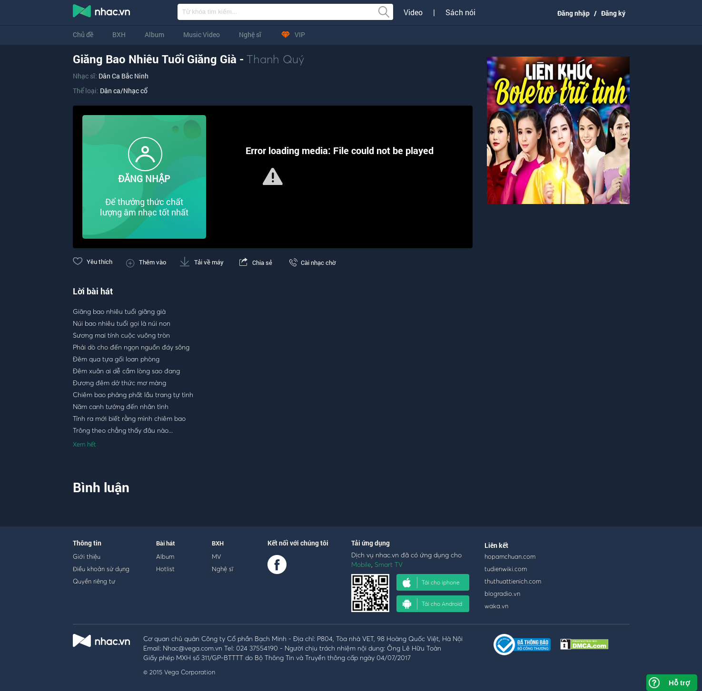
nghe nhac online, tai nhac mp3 (102, 12)
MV (216, 556)
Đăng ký (613, 13)
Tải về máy (202, 262)
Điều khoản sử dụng (101, 569)
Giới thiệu (86, 556)
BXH (119, 34)
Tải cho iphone (431, 582)
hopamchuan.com (509, 556)
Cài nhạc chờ (311, 262)
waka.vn (496, 606)
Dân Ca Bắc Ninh (123, 75)
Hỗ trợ (679, 683)
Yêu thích (92, 261)
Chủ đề (83, 34)
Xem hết (84, 444)
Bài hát (165, 543)
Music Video (201, 34)
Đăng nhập (573, 13)
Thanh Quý (276, 59)
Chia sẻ (254, 262)
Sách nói (460, 12)
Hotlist (165, 569)
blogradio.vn (502, 593)
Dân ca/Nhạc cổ (124, 90)
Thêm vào (146, 262)
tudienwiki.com (505, 569)
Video (413, 12)
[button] (273, 176)
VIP (292, 34)
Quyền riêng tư (94, 581)
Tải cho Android (432, 604)
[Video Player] (273, 177)
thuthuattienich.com (512, 581)
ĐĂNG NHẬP (144, 179)
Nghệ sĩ (250, 34)
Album (154, 34)
